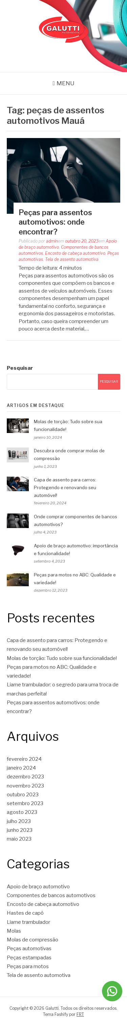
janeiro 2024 (21, 768)
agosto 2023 (22, 812)
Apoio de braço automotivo (38, 887)
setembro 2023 (25, 803)
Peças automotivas (29, 948)
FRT (80, 1014)
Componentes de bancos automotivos (51, 895)
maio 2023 (19, 839)
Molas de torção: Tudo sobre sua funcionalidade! (62, 658)
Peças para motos (28, 966)
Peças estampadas (29, 958)
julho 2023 (19, 821)
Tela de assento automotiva (72, 259)
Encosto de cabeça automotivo (75, 253)
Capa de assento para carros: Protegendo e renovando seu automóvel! (65, 487)
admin (52, 241)
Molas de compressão (32, 940)
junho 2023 (20, 830)
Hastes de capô (25, 913)
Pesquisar (20, 368)
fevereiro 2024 (24, 759)
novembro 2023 (25, 786)
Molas (14, 931)
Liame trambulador (28, 922)
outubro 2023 (23, 795)
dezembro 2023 (25, 777)
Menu (66, 83)
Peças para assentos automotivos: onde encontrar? (55, 222)
